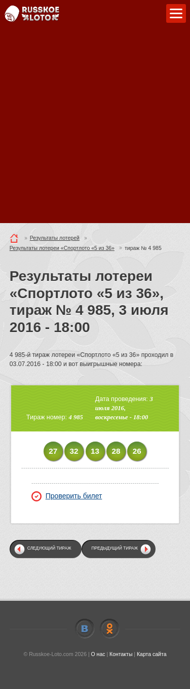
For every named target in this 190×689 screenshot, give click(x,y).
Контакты (120, 654)
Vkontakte (84, 629)
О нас (98, 654)
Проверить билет (66, 495)
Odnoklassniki (109, 629)
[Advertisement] (95, 128)
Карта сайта (152, 654)
